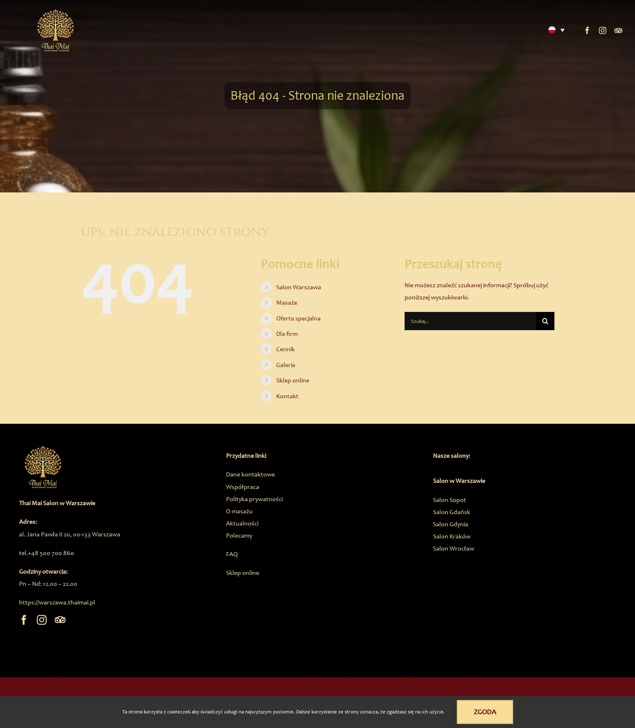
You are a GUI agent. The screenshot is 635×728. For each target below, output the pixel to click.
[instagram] (602, 30)
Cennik (285, 349)
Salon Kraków (452, 536)
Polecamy (239, 535)
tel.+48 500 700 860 (46, 553)
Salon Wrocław (453, 548)
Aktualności (242, 523)
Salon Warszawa (298, 287)
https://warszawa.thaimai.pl (57, 602)
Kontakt (287, 396)
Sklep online (292, 380)
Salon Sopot (449, 500)
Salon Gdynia (450, 524)
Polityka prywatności (254, 499)
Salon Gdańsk (451, 512)
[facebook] (587, 30)
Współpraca (242, 487)
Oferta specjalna (298, 318)
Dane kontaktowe (250, 474)
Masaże (286, 302)
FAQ (232, 554)
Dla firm (287, 333)
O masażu (239, 511)
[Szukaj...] (470, 321)
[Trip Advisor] (618, 30)
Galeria (285, 365)
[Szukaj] (545, 321)
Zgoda (485, 711)
